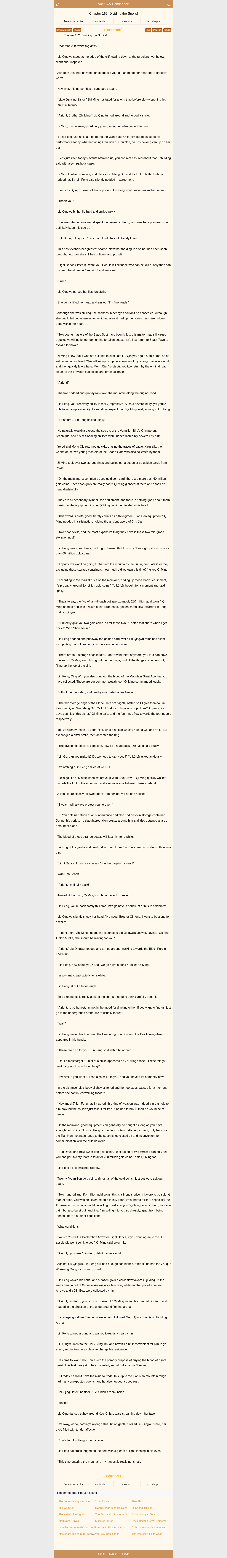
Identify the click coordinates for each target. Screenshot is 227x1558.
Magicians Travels (69, 1520)
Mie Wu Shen (66, 1507)
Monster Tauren (104, 1520)
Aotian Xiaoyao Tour (143, 1514)
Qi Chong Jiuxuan (142, 1507)
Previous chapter (73, 21)
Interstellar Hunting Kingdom (111, 1527)
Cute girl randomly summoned (149, 1527)
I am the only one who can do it (77, 1527)
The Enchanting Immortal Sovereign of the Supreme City (128, 1514)
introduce (127, 21)
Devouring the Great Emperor (149, 1520)
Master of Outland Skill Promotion (78, 1533)
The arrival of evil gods (72, 1514)
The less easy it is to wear (147, 1533)
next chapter (153, 21)
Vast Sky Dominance (113, 4)
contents (100, 21)
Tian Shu (137, 1501)
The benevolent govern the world (78, 1501)
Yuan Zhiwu (102, 1501)
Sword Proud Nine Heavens (111, 1507)
